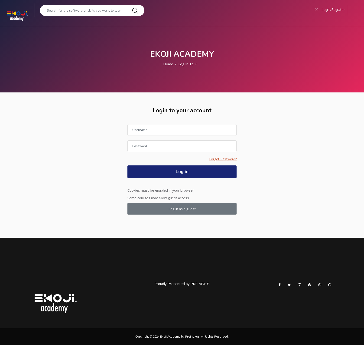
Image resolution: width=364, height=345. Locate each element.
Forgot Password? (223, 159)
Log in (182, 172)
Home (168, 64)
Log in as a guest (182, 208)
